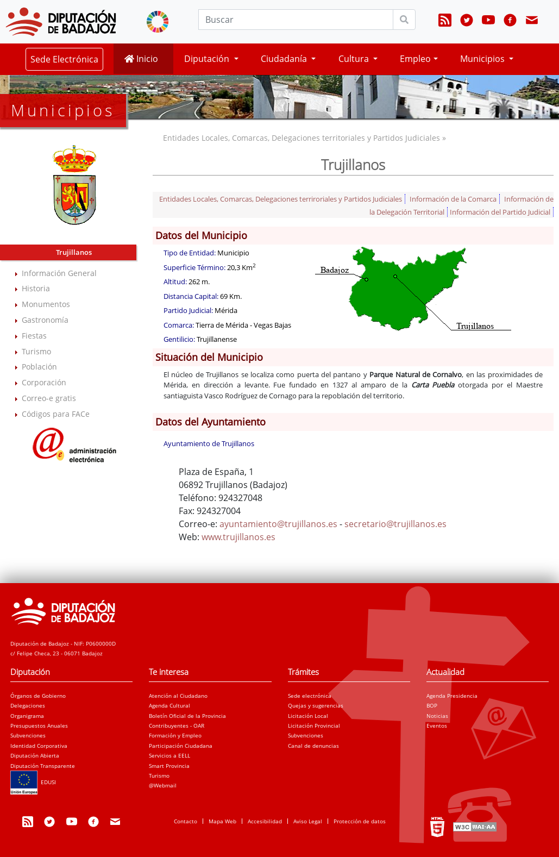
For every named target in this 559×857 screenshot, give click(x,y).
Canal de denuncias (313, 745)
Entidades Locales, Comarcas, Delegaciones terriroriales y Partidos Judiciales (280, 199)
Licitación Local (308, 716)
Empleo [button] (415, 59)
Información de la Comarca (453, 199)
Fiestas (34, 335)
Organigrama (27, 716)
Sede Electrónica (64, 59)
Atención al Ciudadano (178, 695)
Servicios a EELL (169, 755)
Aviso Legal (307, 821)
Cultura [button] (354, 59)
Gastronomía (45, 320)
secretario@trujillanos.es (395, 524)
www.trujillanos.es (238, 537)
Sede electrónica (309, 695)
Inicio (141, 59)
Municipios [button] (483, 59)
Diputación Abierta (34, 755)
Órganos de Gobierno (38, 695)
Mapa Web (222, 821)
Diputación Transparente (42, 766)
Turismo (36, 351)
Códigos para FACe (56, 414)
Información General (59, 273)
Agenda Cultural (169, 705)
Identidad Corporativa (38, 745)
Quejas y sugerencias (315, 705)
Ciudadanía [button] (285, 59)
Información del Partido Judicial (500, 212)
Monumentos (46, 304)
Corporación (44, 382)
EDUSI (33, 782)
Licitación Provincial (314, 725)
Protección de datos (360, 821)
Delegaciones (27, 705)
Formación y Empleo (175, 735)
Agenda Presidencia (452, 695)
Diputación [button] (207, 59)
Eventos (436, 725)
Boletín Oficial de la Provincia (187, 716)
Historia (36, 288)
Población (39, 366)
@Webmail (163, 785)
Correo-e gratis (49, 398)
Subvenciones (28, 735)
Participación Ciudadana (180, 745)
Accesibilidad (265, 821)
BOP (431, 705)
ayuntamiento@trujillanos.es (278, 524)
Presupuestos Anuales (39, 725)
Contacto (185, 821)
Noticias (437, 716)
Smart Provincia (169, 766)
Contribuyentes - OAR (176, 725)
